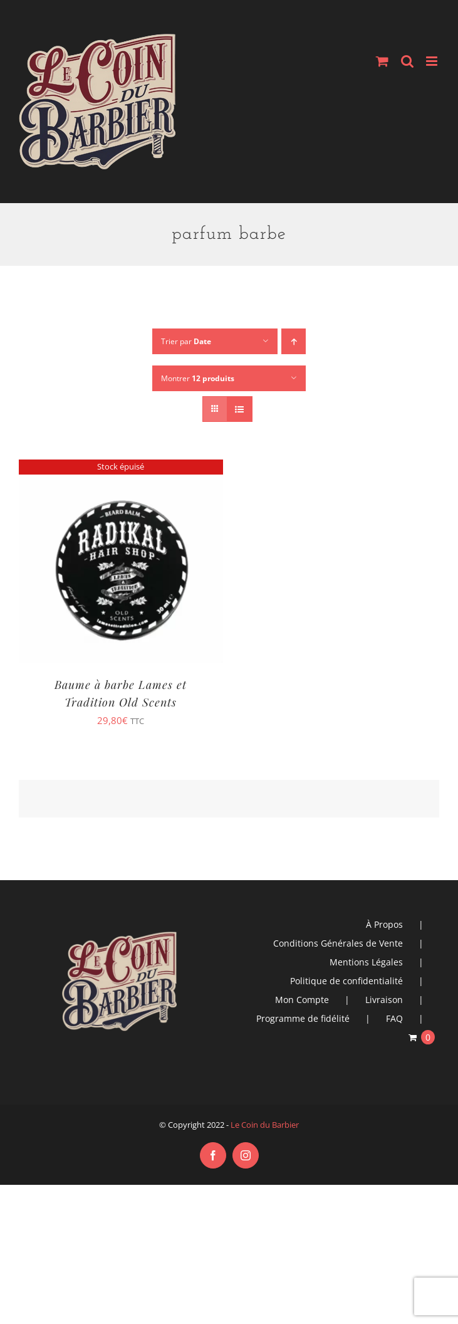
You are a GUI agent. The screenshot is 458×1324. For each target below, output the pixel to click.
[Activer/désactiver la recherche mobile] (407, 61)
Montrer (197, 378)
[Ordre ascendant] (293, 341)
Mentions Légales (366, 962)
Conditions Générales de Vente (338, 943)
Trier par (186, 341)
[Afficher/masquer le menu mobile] (432, 61)
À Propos (384, 924)
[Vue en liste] (239, 409)
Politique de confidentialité (346, 981)
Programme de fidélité (303, 1018)
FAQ (394, 1018)
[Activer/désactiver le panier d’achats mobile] (382, 61)
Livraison (384, 1000)
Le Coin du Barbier (265, 1124)
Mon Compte (302, 1000)
